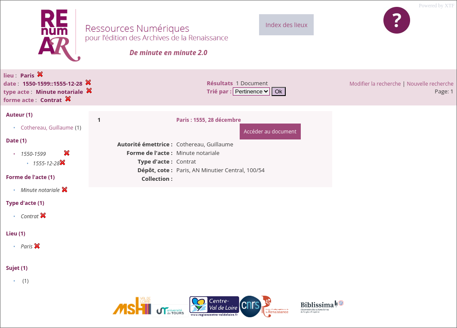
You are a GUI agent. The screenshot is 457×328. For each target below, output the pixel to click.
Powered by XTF (436, 6)
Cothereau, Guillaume (47, 127)
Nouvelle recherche (430, 83)
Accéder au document (270, 131)
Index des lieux (286, 25)
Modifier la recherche (375, 83)
